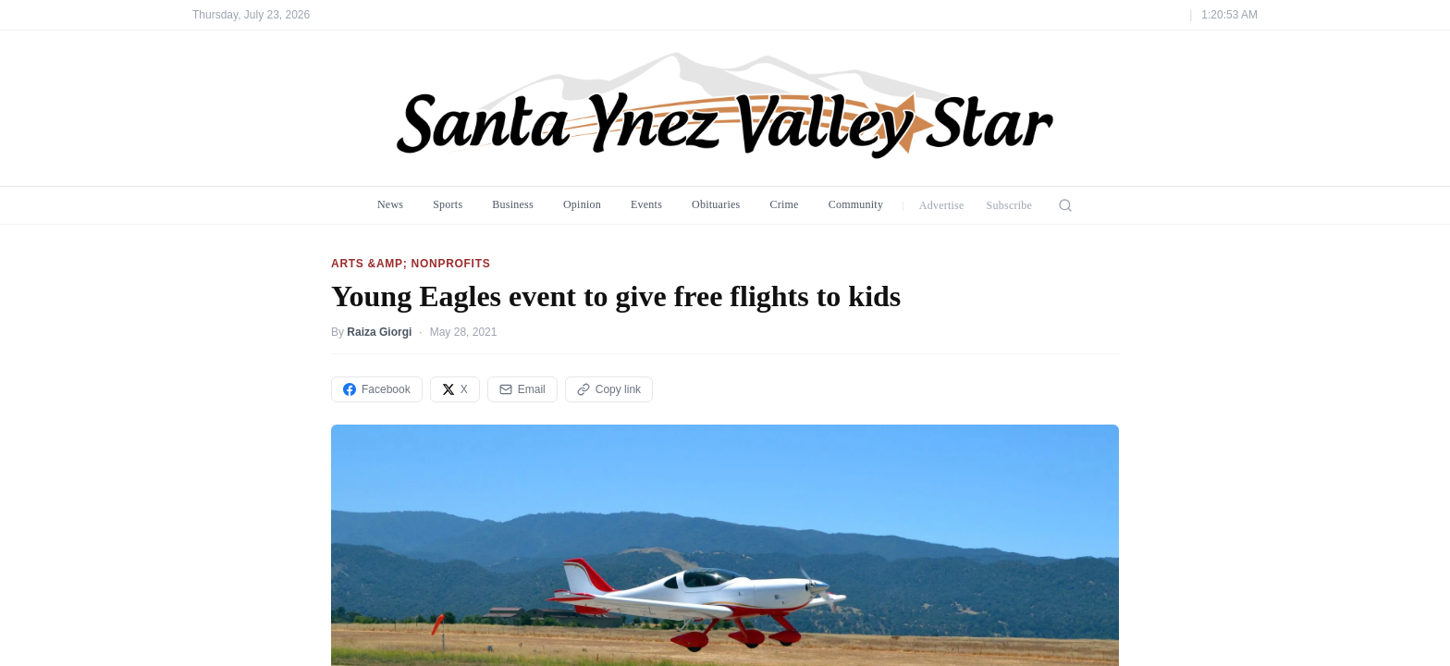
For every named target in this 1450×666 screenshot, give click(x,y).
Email (522, 389)
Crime (783, 204)
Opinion (582, 204)
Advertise (942, 205)
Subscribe (1010, 205)
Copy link (609, 389)
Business (513, 204)
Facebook (377, 389)
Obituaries (716, 204)
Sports (447, 204)
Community (856, 204)
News (390, 204)
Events (646, 204)
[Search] (1065, 205)
